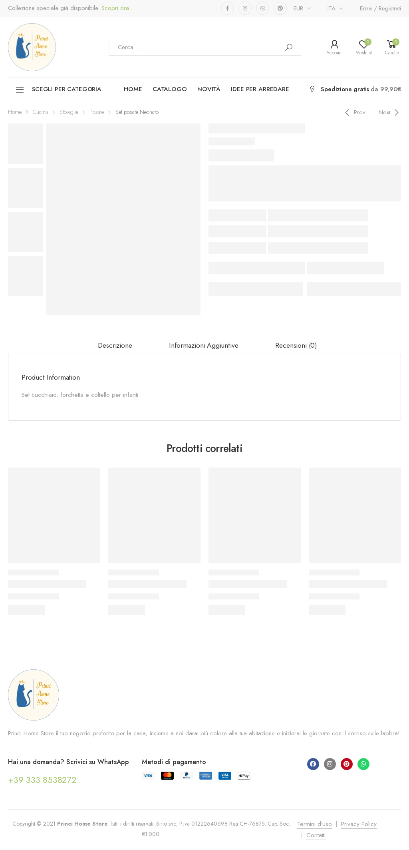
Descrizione (115, 345)
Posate (96, 112)
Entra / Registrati (380, 8)
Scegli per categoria (58, 90)
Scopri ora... (116, 8)
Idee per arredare (260, 89)
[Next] (390, 112)
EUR (299, 8)
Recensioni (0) (296, 345)
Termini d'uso (314, 824)
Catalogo (170, 89)
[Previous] (354, 112)
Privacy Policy (359, 824)
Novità (208, 89)
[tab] (115, 346)
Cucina (40, 112)
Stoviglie (69, 112)
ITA (332, 8)
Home (133, 89)
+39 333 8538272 (42, 779)
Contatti (316, 835)
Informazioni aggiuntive (203, 345)
